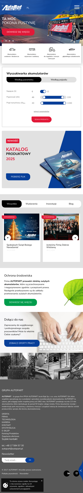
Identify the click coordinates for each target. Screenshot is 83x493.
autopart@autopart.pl (12, 448)
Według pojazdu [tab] (59, 79)
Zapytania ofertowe (10, 436)
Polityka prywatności (10, 473)
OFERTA (5, 414)
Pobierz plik (18, 176)
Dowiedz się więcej (18, 31)
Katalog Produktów (10, 433)
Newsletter (24, 473)
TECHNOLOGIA (9, 419)
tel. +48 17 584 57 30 (13, 445)
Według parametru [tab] (24, 79)
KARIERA (6, 422)
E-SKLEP (6, 430)
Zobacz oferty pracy (22, 343)
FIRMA (5, 416)
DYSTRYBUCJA (8, 428)
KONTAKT (6, 425)
